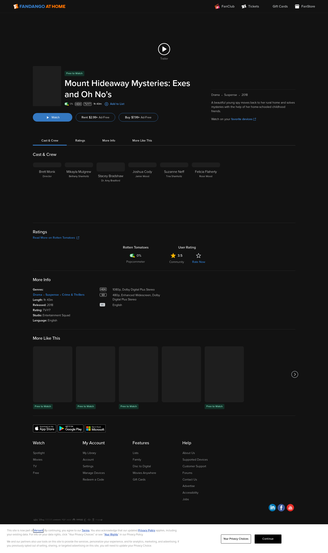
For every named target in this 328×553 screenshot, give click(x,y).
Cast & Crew (49, 140)
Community (176, 262)
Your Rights (111, 534)
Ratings (80, 140)
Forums (187, 473)
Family (137, 459)
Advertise (189, 486)
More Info (108, 140)
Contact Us (190, 479)
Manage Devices (94, 473)
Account (88, 459)
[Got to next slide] (295, 374)
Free (36, 473)
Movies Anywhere (144, 473)
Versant (38, 530)
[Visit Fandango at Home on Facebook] (281, 508)
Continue (268, 539)
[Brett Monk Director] (47, 189)
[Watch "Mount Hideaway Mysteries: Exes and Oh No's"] (52, 117)
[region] (164, 538)
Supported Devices (195, 459)
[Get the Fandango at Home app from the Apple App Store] (44, 428)
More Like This (142, 140)
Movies (37, 459)
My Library (89, 453)
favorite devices (243, 119)
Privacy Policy (146, 530)
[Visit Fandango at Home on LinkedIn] (272, 508)
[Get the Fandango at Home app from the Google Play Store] (70, 428)
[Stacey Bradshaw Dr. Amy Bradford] (110, 189)
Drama (37, 295)
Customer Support (194, 466)
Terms (85, 530)
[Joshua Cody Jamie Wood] (142, 189)
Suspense (52, 295)
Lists (135, 453)
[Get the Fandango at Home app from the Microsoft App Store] (95, 428)
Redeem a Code (93, 479)
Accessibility (190, 492)
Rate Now (198, 262)
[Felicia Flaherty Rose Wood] (206, 189)
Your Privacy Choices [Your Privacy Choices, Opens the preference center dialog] (236, 539)
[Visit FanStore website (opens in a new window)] (304, 6)
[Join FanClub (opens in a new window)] (225, 6)
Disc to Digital (142, 466)
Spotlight (39, 453)
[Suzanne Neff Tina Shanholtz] (174, 189)
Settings (88, 466)
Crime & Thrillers (73, 295)
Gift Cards (139, 479)
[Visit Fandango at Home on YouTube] (290, 508)
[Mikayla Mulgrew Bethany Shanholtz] (79, 189)
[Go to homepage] (39, 6)
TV (35, 466)
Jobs (186, 499)
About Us (189, 453)
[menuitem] (277, 6)
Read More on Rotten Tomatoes (56, 238)
